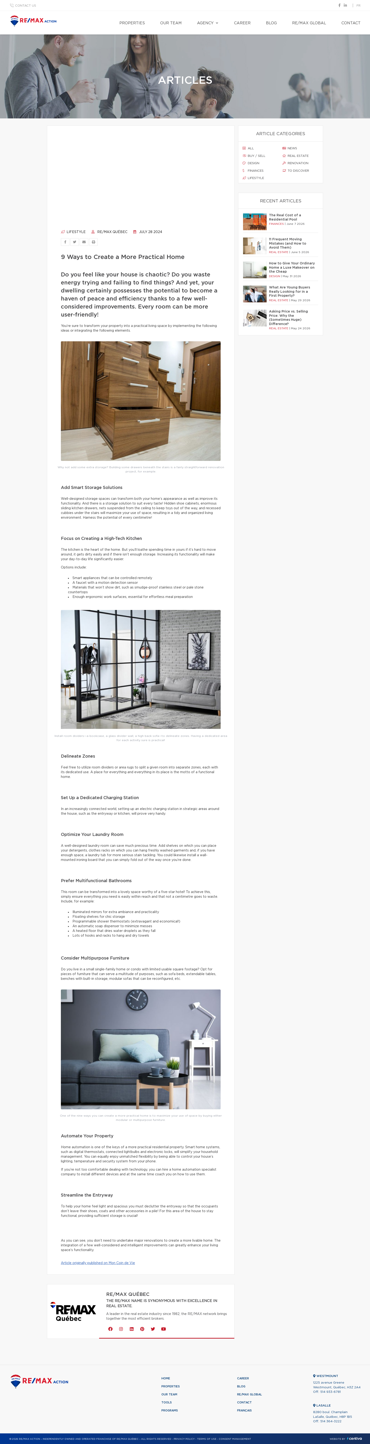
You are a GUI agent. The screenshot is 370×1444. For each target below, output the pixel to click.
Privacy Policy (184, 1439)
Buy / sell (254, 156)
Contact (351, 23)
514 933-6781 (330, 1392)
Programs (169, 1410)
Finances (253, 170)
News (289, 148)
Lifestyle (73, 232)
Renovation (295, 163)
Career (242, 23)
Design (251, 163)
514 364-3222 (330, 1421)
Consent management (235, 1439)
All (248, 148)
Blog (271, 23)
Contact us (25, 5)
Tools (166, 1402)
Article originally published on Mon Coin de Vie (98, 1263)
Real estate (295, 156)
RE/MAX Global (309, 23)
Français (244, 1410)
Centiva (354, 1438)
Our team (171, 23)
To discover (295, 170)
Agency (205, 23)
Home (165, 1378)
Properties (132, 23)
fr (359, 5)
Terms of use (206, 1439)
